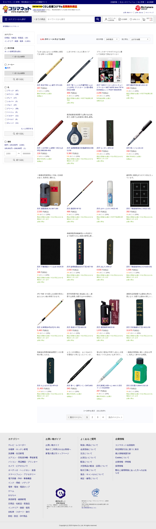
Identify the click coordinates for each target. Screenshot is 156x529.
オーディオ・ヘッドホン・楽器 (22, 470)
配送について (86, 462)
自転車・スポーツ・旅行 (19, 512)
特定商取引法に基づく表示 (127, 449)
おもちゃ (12, 495)
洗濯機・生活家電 (16, 453)
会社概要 (150, 2)
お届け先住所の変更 (39, 9)
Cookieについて (122, 458)
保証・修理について (89, 478)
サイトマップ (150, 12)
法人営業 (140, 2)
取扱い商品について (89, 445)
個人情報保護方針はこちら (89, 507)
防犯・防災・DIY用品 (17, 516)
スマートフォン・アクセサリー (22, 474)
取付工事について (88, 470)
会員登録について (88, 449)
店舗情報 (113, 2)
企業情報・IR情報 (123, 462)
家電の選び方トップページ (57, 453)
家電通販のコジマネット (11, 26)
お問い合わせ (139, 12)
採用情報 (119, 466)
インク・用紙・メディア (19, 483)
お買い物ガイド (128, 12)
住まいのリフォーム (127, 2)
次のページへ (114, 417)
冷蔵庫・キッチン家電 (18, 449)
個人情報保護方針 (123, 453)
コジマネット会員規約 (125, 445)
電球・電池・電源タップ (19, 487)
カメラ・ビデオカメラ (18, 466)
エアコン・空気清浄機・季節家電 (23, 458)
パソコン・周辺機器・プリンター (23, 462)
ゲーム (11, 491)
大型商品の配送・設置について (94, 466)
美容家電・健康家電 (17, 499)
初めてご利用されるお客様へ (58, 449)
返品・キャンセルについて (92, 474)
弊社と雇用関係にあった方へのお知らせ (130, 471)
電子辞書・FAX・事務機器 (19, 478)
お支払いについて (88, 458)
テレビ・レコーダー (17, 445)
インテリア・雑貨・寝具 (19, 508)
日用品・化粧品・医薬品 (19, 504)
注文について (86, 453)
